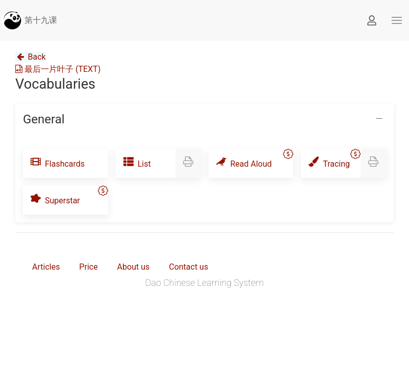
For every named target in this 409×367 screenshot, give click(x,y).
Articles (46, 267)
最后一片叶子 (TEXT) (57, 69)
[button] (397, 20)
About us (133, 267)
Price (88, 267)
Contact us (188, 267)
